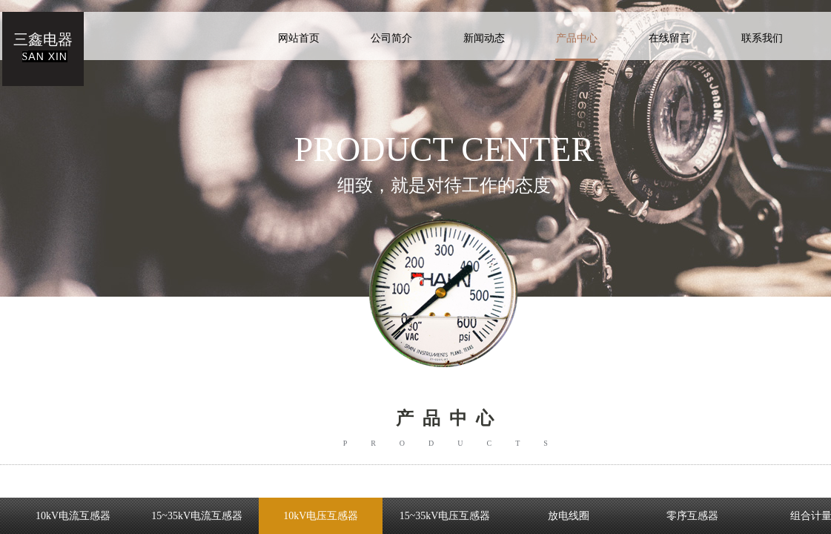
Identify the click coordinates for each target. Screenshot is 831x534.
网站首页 (299, 38)
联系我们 (762, 38)
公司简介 (391, 38)
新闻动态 (484, 38)
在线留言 (669, 38)
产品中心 (576, 38)
